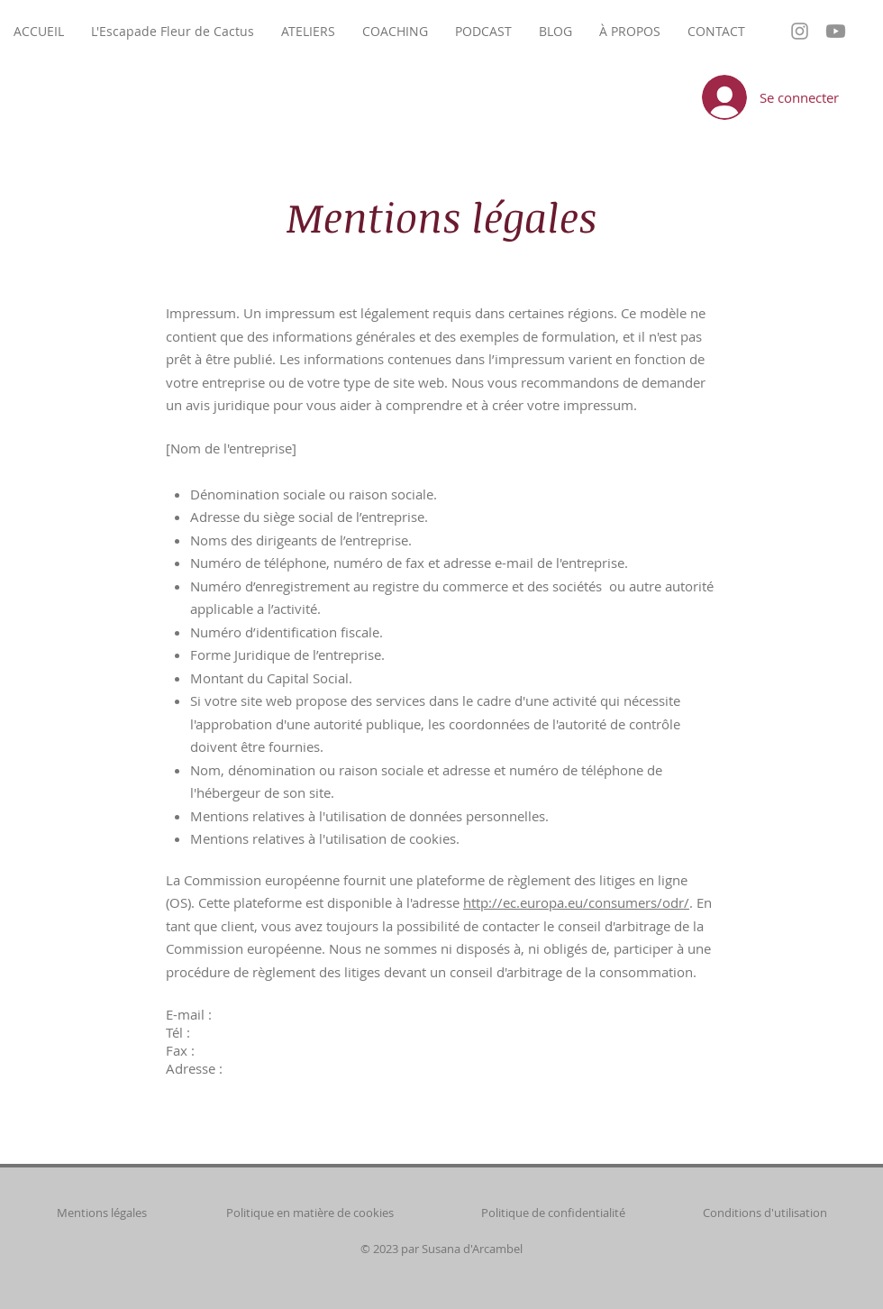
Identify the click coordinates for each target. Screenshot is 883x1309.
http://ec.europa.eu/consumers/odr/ (576, 902)
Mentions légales (102, 1212)
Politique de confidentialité (553, 1212)
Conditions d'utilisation (765, 1212)
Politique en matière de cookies (311, 1212)
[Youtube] (835, 31)
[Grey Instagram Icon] (799, 31)
